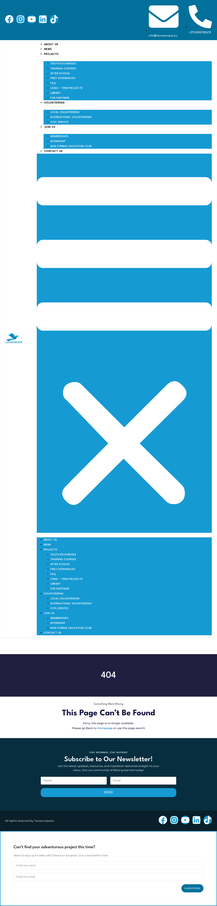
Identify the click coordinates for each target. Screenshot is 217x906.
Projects (51, 54)
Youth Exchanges (63, 63)
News (48, 49)
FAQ (53, 83)
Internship (57, 141)
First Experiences (62, 78)
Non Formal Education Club (71, 146)
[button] (124, 343)
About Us (51, 44)
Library (55, 93)
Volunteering (54, 102)
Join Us (49, 127)
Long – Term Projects (66, 88)
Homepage (105, 728)
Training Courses (63, 68)
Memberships (59, 136)
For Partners (60, 98)
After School (60, 73)
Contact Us (53, 151)
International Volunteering (71, 117)
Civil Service (59, 122)
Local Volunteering (65, 112)
